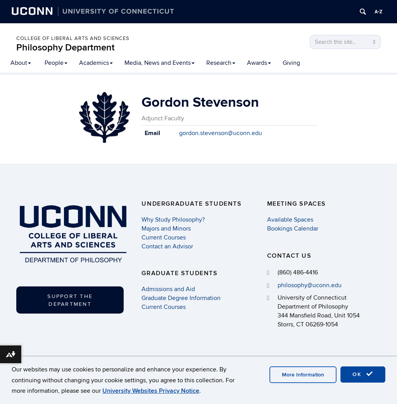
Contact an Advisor (167, 246)
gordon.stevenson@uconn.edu (220, 133)
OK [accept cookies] (362, 374)
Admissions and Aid (168, 289)
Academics (96, 63)
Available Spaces (290, 220)
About (20, 63)
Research (220, 63)
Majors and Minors (166, 228)
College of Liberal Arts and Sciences (72, 38)
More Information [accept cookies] (303, 374)
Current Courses (164, 237)
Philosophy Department (65, 47)
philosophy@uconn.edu (310, 285)
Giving (291, 63)
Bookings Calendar (292, 228)
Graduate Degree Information (181, 298)
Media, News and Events (159, 63)
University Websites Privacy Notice (150, 391)
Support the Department (70, 300)
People (56, 63)
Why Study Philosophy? (173, 220)
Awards (259, 63)
